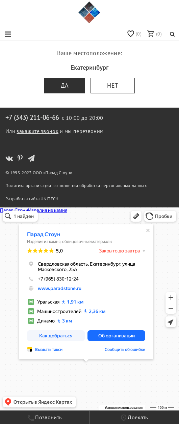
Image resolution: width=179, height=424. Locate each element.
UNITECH (49, 199)
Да (65, 85)
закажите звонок (37, 131)
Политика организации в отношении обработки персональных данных (76, 185)
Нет (112, 85)
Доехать (134, 417)
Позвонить (44, 417)
